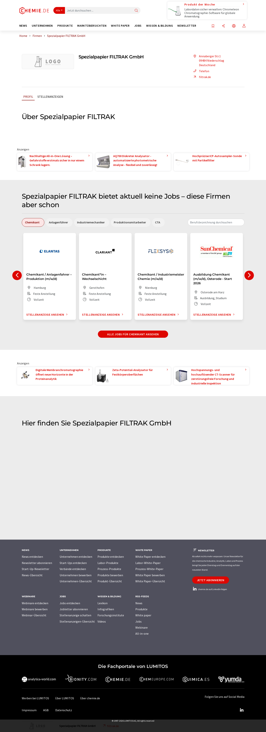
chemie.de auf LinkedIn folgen (209, 589)
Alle (58, 10)
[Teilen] (223, 26)
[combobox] (216, 222)
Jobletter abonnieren (74, 609)
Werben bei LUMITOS (35, 698)
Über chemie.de (90, 698)
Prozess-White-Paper (149, 569)
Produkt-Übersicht (110, 581)
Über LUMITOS (64, 698)
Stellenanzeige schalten (75, 615)
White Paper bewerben (150, 575)
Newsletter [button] (186, 25)
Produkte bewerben (110, 575)
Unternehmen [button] (42, 25)
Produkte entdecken (111, 556)
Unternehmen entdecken (76, 556)
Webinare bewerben (35, 609)
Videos (102, 621)
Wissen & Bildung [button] (159, 25)
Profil (28, 96)
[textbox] (216, 222)
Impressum (29, 710)
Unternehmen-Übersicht (76, 581)
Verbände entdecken (73, 569)
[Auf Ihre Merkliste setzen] (213, 26)
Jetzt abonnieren (210, 580)
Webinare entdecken (35, 603)
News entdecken (32, 556)
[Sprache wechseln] (233, 26)
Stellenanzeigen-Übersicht (77, 621)
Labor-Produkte (108, 563)
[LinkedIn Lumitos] (241, 710)
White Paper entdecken (150, 556)
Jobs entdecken (70, 603)
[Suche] (136, 11)
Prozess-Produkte (109, 569)
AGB (46, 710)
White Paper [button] (120, 25)
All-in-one (142, 633)
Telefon (200, 71)
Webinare (141, 627)
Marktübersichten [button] (91, 25)
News (138, 603)
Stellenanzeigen (50, 96)
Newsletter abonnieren (37, 563)
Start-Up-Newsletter (35, 569)
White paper (143, 615)
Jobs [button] (138, 25)
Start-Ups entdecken (73, 563)
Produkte (141, 609)
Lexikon (103, 603)
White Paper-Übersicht (150, 581)
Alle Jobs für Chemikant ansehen (133, 334)
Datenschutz (63, 710)
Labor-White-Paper (148, 563)
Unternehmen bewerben (75, 575)
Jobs (138, 621)
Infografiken (106, 609)
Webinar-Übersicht (34, 615)
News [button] (23, 25)
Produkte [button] (65, 25)
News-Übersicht (32, 575)
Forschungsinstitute (111, 615)
